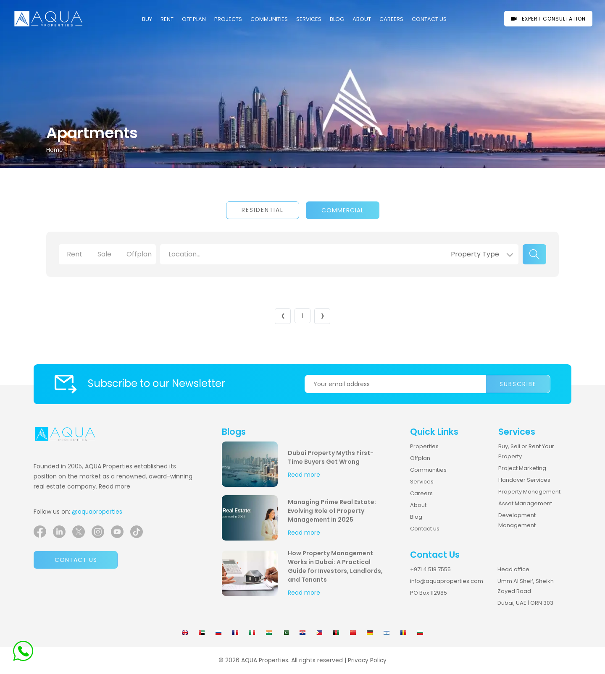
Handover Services (524, 480)
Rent (167, 19)
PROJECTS (228, 19)
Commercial (342, 210)
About (361, 19)
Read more (114, 487)
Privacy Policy (367, 660)
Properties (424, 446)
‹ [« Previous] (283, 316)
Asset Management (525, 503)
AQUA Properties (264, 660)
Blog (337, 19)
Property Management (529, 492)
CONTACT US (429, 19)
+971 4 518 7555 (430, 569)
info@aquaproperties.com (446, 581)
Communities (428, 470)
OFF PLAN (194, 19)
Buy (147, 19)
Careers (421, 493)
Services (308, 19)
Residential (263, 210)
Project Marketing (522, 468)
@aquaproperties (97, 512)
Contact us (76, 560)
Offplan (420, 458)
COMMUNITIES (269, 19)
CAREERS (391, 19)
